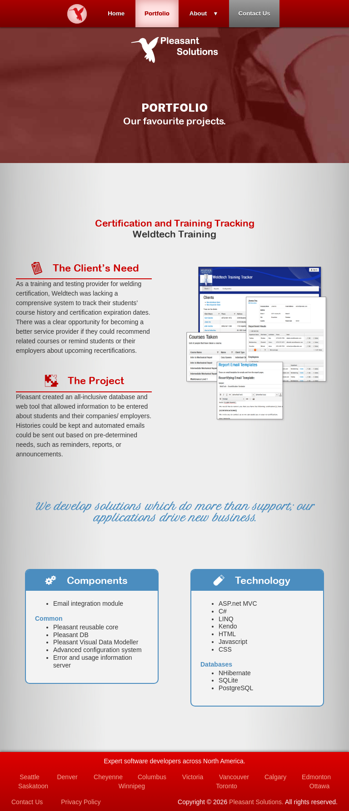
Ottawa (319, 786)
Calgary (275, 777)
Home (116, 13)
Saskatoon (33, 786)
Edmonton (316, 777)
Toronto (226, 786)
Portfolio (157, 13)
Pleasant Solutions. (256, 802)
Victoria (192, 777)
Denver (67, 777)
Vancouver (234, 777)
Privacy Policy (80, 802)
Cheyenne (108, 777)
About (198, 13)
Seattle (30, 777)
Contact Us (254, 13)
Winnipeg (132, 786)
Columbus (152, 777)
